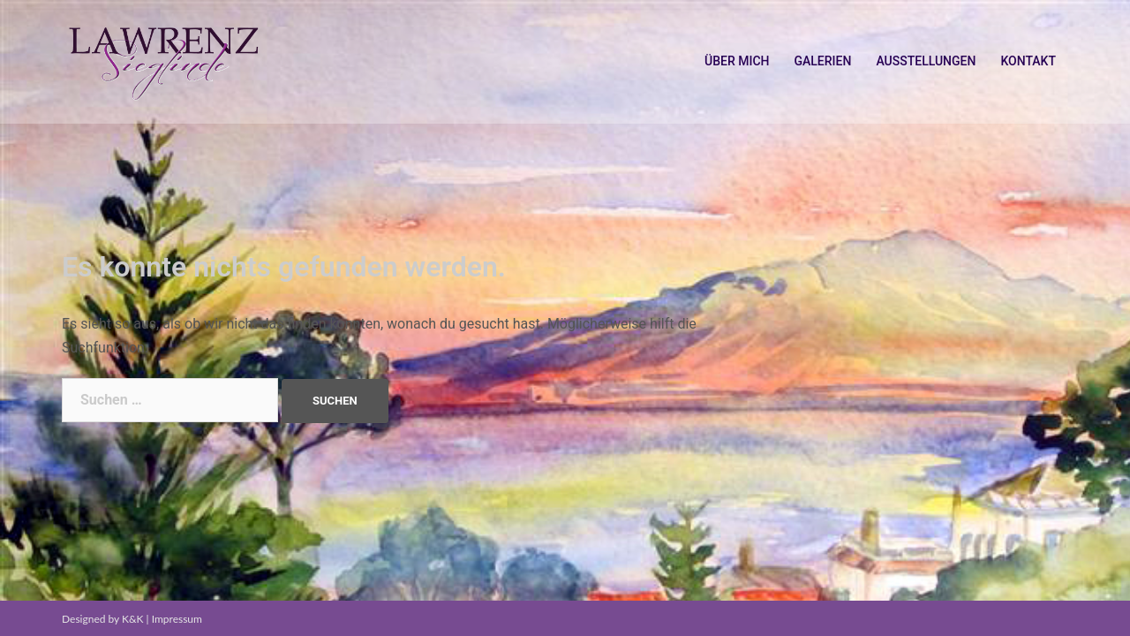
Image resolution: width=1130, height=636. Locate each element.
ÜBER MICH (736, 61)
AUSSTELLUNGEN (926, 61)
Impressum (177, 618)
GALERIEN (822, 61)
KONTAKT (1028, 61)
